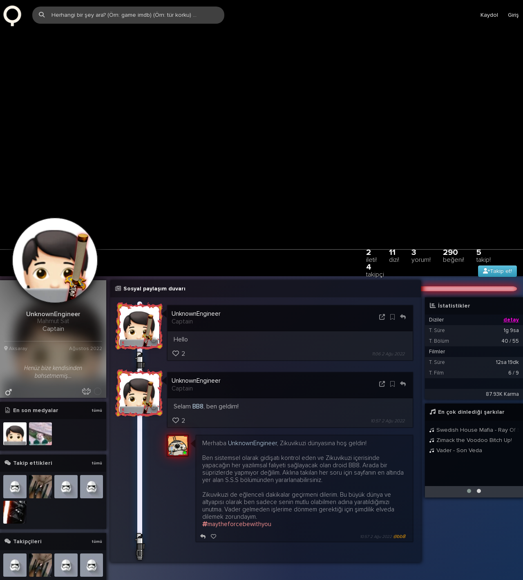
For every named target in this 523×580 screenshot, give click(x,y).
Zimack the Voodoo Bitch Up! (470, 399)
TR (484, 567)
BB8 (197, 365)
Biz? (446, 567)
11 (394, 215)
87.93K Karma (502, 353)
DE (515, 567)
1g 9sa (511, 289)
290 (453, 215)
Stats (465, 567)
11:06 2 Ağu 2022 (388, 313)
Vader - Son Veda (455, 409)
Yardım (424, 567)
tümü (97, 369)
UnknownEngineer (196, 273)
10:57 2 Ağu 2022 (388, 380)
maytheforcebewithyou (236, 483)
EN (499, 567)
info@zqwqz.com (102, 567)
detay (511, 279)
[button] (469, 450)
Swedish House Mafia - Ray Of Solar (474, 389)
